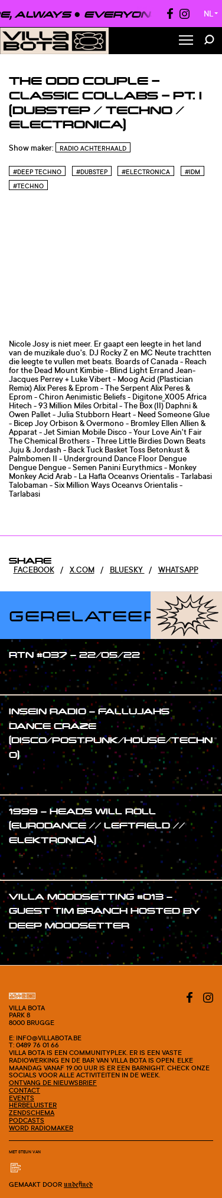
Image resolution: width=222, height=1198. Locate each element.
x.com (82, 569)
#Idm (192, 172)
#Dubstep (91, 172)
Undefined (78, 1185)
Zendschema (31, 1112)
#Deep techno (37, 172)
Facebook (34, 569)
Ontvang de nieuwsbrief (53, 1082)
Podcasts (26, 1120)
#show (33, 677)
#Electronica (146, 172)
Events (21, 1098)
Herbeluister (33, 1105)
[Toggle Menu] (186, 40)
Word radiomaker (41, 1128)
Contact (24, 1090)
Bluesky (127, 569)
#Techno (28, 186)
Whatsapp (178, 569)
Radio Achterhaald (93, 148)
